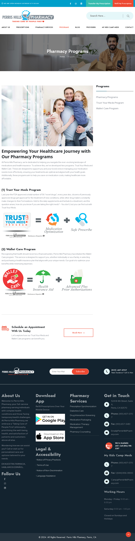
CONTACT (129, 29)
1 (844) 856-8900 (122, 473)
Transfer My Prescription (99, 3)
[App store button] (50, 436)
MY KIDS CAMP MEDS (110, 29)
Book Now (78, 332)
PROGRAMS (64, 29)
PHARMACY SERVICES (44, 29)
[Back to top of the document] (128, 534)
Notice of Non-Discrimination (49, 470)
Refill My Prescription (123, 3)
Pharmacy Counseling (80, 431)
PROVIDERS (91, 29)
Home (62, 56)
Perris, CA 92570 (119, 407)
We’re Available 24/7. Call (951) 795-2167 (123, 445)
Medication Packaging (80, 419)
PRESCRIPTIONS (22, 29)
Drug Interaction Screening (82, 415)
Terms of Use (43, 465)
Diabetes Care (77, 410)
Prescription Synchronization (83, 406)
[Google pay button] (50, 419)
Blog (77, 27)
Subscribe (80, 371)
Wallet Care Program (107, 108)
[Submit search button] (128, 16)
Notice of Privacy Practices (49, 459)
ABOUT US (6, 29)
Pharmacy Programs (107, 97)
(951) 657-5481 (120, 424)
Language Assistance (46, 476)
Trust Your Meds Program (110, 102)
